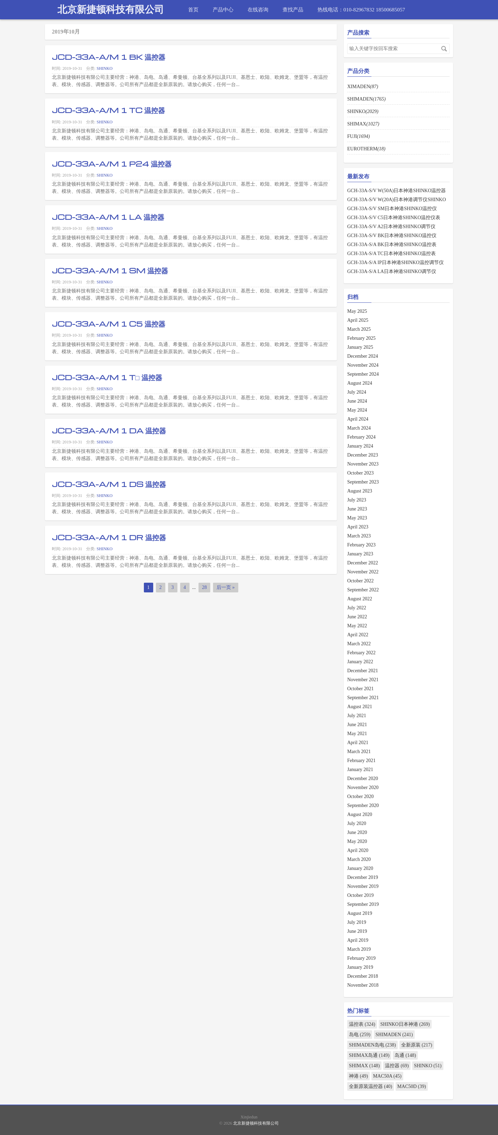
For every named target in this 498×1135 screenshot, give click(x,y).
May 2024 (357, 410)
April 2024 (357, 419)
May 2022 (357, 625)
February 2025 (361, 338)
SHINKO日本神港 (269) (405, 1024)
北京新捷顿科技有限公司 (110, 9)
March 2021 (359, 751)
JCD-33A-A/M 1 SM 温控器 (110, 270)
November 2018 (363, 985)
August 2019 (359, 913)
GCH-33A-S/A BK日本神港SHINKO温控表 (391, 244)
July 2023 (356, 500)
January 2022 (360, 661)
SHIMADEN (366, 99)
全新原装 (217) (416, 1045)
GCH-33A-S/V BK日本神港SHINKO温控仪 (391, 235)
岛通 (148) (405, 1055)
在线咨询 (258, 9)
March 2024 (359, 428)
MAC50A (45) (387, 1076)
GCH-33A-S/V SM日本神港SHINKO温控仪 (392, 208)
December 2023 (362, 455)
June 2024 (357, 401)
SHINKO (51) (428, 1065)
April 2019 (357, 940)
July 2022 (356, 607)
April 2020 (357, 850)
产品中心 (223, 9)
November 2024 (363, 365)
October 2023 (360, 473)
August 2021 (359, 706)
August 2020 (359, 814)
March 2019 (359, 949)
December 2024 (362, 356)
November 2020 (363, 787)
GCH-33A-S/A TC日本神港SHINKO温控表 (391, 253)
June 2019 (357, 931)
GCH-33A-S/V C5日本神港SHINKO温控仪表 (393, 217)
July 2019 (356, 922)
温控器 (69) (397, 1065)
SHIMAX (363, 123)
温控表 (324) (362, 1024)
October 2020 (360, 796)
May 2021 (357, 733)
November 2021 (363, 679)
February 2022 (361, 652)
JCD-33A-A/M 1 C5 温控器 (108, 323)
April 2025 (357, 320)
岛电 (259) (359, 1034)
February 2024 (361, 437)
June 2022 (357, 616)
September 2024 (363, 374)
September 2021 (363, 697)
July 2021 (356, 715)
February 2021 (361, 760)
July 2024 (356, 392)
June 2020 (357, 832)
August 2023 (359, 491)
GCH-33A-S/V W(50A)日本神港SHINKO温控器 (396, 190)
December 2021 (362, 670)
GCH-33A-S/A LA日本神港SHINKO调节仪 (391, 271)
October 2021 (360, 688)
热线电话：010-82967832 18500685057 (361, 9)
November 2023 (363, 464)
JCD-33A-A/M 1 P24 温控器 (112, 163)
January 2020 (360, 868)
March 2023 (359, 535)
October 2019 (360, 895)
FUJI (358, 136)
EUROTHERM (366, 148)
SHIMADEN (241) (394, 1034)
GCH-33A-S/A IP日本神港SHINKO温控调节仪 (395, 262)
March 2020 (359, 859)
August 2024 (359, 383)
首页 (193, 9)
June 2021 (357, 724)
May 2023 (357, 517)
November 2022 (363, 571)
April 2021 (357, 742)
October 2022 (360, 580)
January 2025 (360, 347)
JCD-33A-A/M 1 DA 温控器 (109, 430)
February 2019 (361, 958)
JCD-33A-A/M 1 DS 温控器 (109, 484)
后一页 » (225, 587)
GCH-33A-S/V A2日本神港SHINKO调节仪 (391, 226)
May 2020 (357, 841)
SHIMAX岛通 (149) (369, 1055)
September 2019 (363, 904)
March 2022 (359, 643)
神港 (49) (358, 1076)
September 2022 (363, 589)
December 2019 (362, 877)
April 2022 (357, 634)
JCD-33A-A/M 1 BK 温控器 (108, 57)
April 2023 (357, 526)
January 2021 (360, 769)
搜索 (444, 48)
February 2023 (361, 544)
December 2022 (362, 562)
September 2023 (363, 482)
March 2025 (359, 329)
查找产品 (293, 9)
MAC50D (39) (411, 1086)
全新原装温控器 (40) (370, 1086)
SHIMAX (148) (364, 1065)
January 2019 (360, 967)
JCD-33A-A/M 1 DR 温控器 (109, 537)
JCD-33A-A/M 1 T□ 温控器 (107, 377)
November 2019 (363, 886)
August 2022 (359, 598)
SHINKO (104, 68)
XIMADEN (362, 86)
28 (204, 587)
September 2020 (363, 805)
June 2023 (357, 509)
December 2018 (362, 976)
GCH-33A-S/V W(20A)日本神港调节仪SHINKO (396, 199)
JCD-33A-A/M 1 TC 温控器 (108, 110)
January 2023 (360, 553)
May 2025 (357, 311)
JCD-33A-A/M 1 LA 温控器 (108, 217)
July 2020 (356, 823)
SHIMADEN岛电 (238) (372, 1045)
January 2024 (360, 446)
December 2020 (362, 778)
